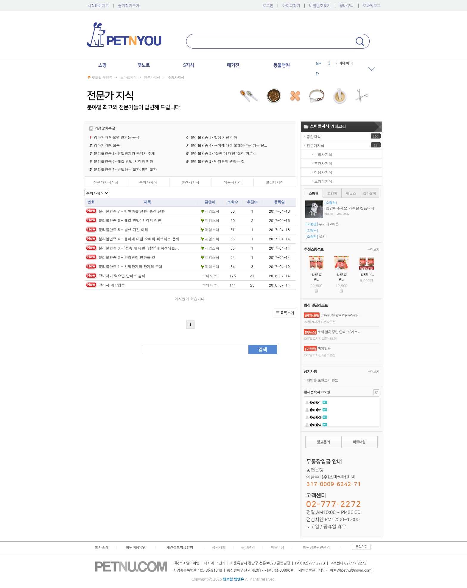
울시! (322, 236)
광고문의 (248, 547)
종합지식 (313, 137)
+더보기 (373, 249)
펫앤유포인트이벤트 (322, 379)
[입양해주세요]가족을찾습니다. (350, 208)
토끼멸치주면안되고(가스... (338, 332)
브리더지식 (275, 182)
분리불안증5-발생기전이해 (214, 137)
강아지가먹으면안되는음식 (116, 137)
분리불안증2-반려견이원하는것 (218, 161)
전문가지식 (315, 146)
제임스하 (210, 211)
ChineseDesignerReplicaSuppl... (340, 315)
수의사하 (210, 275)
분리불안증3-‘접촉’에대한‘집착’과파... (223, 153)
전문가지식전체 (105, 182)
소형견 (313, 193)
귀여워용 (324, 348)
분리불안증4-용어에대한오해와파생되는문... (229, 145)
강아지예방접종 (107, 145)
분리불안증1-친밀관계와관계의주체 (124, 153)
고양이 (332, 193)
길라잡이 (369, 193)
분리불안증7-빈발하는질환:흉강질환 (125, 169)
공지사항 (218, 547)
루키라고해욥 (329, 223)
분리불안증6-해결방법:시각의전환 (123, 161)
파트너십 (277, 547)
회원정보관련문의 (316, 547)
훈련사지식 (190, 182)
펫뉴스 (351, 193)
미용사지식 (233, 182)
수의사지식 (148, 182)
